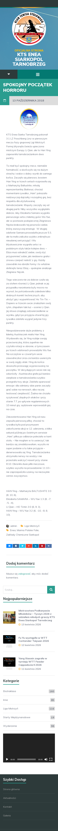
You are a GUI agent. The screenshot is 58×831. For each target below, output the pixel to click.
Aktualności (9, 798)
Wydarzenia (10, 725)
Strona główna (11, 789)
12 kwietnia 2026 (31, 645)
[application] (29, 748)
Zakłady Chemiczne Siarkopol (22, 534)
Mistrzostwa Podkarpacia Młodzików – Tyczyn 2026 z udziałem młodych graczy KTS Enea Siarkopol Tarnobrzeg (37, 615)
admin (13, 525)
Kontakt (7, 806)
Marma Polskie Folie (28, 530)
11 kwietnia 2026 (31, 668)
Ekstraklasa (9, 691)
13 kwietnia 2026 (31, 624)
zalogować (24, 573)
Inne (5, 699)
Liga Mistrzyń (31, 525)
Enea (13, 530)
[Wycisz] (45, 759)
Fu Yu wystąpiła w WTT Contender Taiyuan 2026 (34, 639)
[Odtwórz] (7, 759)
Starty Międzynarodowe (16, 717)
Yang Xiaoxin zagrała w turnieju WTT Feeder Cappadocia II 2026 (33, 661)
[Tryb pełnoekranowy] (50, 759)
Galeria (7, 815)
